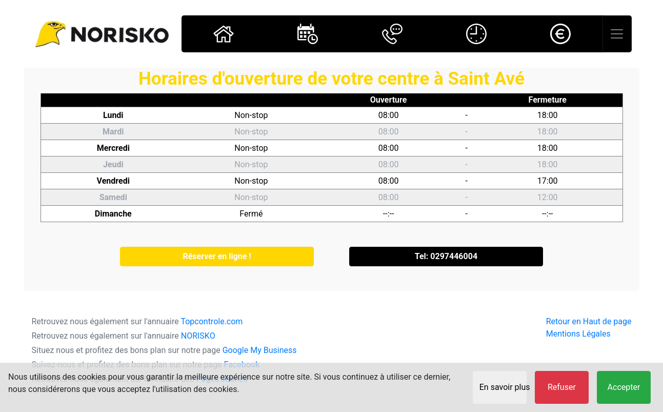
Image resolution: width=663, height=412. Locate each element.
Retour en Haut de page (589, 321)
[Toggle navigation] (616, 33)
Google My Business (260, 350)
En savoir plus (503, 387)
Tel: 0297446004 (446, 256)
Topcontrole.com (211, 321)
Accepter (624, 387)
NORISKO (198, 336)
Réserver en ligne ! (217, 256)
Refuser (562, 387)
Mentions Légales (578, 334)
